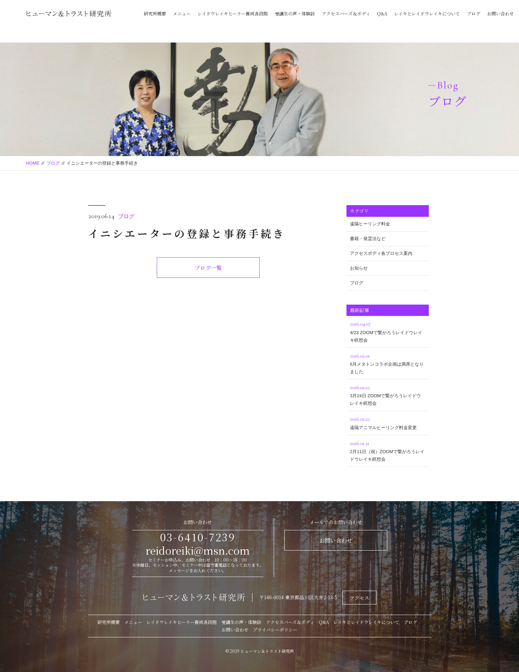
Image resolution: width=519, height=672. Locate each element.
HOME (32, 163)
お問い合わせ (500, 13)
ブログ (473, 13)
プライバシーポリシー (275, 629)
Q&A (382, 13)
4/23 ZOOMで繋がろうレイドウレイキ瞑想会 (387, 330)
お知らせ (359, 268)
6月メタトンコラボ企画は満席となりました (387, 362)
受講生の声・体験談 (295, 13)
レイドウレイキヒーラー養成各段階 (233, 13)
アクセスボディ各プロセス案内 (381, 253)
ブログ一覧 (208, 268)
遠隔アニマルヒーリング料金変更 (387, 422)
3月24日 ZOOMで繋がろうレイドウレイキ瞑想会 (387, 394)
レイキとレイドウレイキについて (427, 13)
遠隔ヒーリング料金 (370, 223)
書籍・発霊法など (368, 238)
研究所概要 (155, 13)
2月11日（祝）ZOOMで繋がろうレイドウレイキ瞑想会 (387, 450)
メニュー (182, 13)
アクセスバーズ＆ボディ (346, 13)
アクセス (359, 597)
